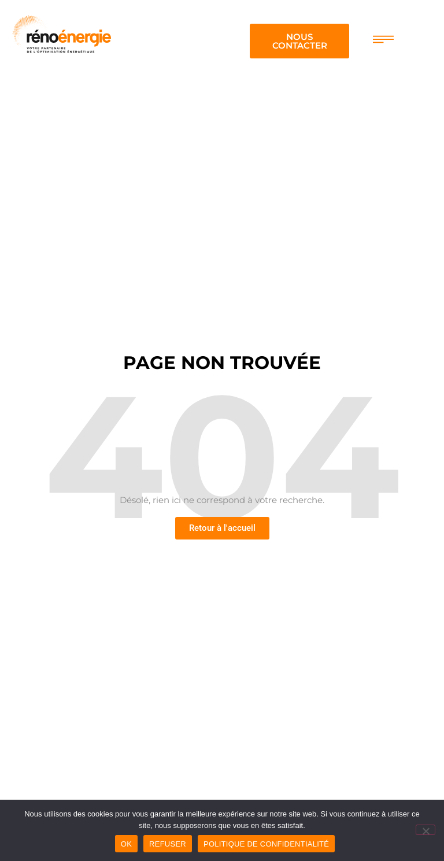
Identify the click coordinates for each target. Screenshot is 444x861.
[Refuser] (425, 830)
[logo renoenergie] (61, 32)
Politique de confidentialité (266, 844)
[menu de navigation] (383, 39)
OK (126, 844)
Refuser (167, 844)
